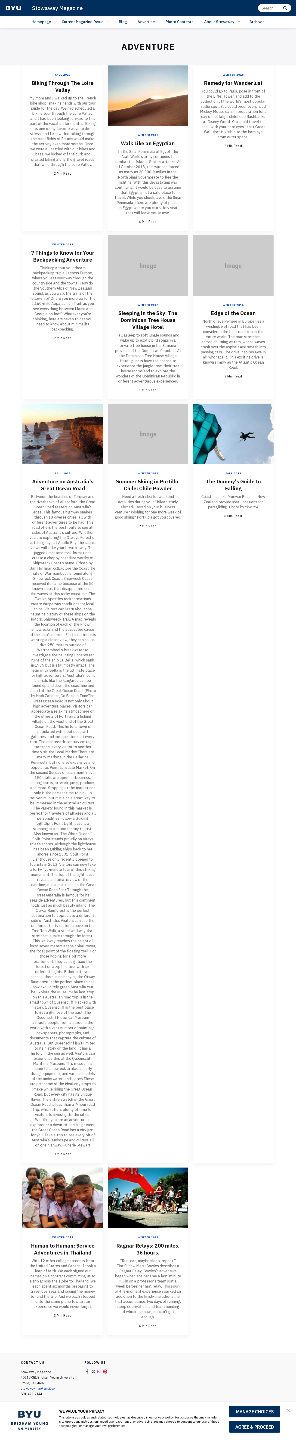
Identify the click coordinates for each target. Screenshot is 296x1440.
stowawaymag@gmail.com (40, 1388)
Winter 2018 (233, 74)
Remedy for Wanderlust (233, 82)
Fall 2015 (63, 473)
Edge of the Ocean (233, 312)
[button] (288, 1410)
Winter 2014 (148, 473)
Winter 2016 (148, 304)
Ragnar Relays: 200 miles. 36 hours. (148, 1248)
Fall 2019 (63, 74)
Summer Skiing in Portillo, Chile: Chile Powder (148, 488)
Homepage (41, 21)
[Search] (274, 8)
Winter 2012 (63, 1237)
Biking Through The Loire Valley (63, 86)
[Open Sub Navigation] (109, 21)
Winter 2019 (148, 135)
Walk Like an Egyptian (148, 143)
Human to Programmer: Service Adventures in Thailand (62, 1251)
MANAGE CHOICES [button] (255, 1411)
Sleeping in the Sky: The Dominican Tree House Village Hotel (148, 319)
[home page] (13, 8)
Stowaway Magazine (58, 8)
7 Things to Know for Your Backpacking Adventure (62, 259)
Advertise (146, 21)
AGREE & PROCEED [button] (255, 1427)
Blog (123, 21)
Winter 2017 (63, 244)
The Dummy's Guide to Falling (233, 484)
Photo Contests (180, 21)
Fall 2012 (233, 473)
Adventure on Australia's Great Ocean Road (63, 484)
